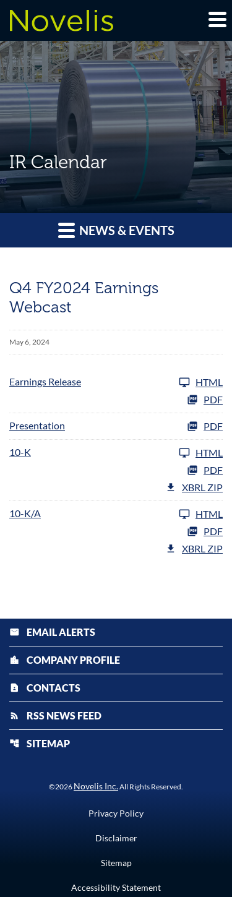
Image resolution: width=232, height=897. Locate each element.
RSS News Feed (55, 715)
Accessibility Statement (116, 887)
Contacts (44, 687)
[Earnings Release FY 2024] (116, 382)
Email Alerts (52, 632)
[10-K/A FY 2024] (116, 514)
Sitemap (39, 743)
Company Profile (64, 660)
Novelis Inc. (96, 786)
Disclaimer (116, 838)
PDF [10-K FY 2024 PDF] (205, 470)
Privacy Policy (116, 813)
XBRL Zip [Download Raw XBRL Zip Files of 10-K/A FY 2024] (194, 548)
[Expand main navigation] (216, 19)
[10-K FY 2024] (116, 452)
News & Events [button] (116, 229)
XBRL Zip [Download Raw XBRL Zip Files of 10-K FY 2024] (194, 487)
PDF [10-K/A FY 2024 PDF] (205, 531)
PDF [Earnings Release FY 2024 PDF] (205, 399)
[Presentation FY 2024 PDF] (116, 426)
